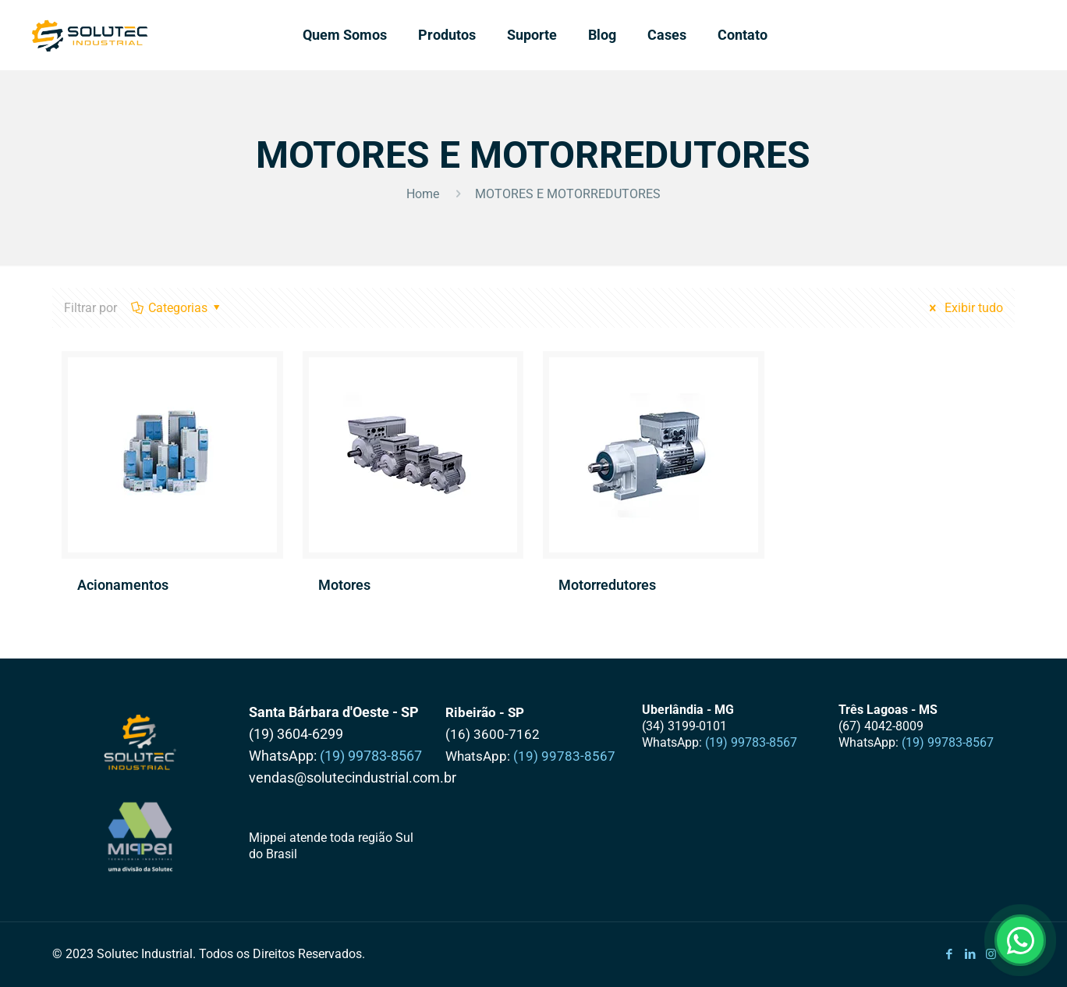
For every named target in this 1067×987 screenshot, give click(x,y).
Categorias (177, 307)
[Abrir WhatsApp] (1020, 940)
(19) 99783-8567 (371, 755)
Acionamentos (122, 585)
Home (422, 193)
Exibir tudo (963, 307)
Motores (344, 585)
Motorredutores (607, 585)
